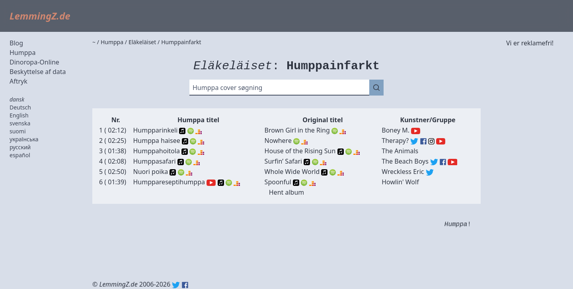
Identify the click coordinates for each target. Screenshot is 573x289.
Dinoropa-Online (34, 62)
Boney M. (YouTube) (415, 131)
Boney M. (395, 130)
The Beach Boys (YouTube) (452, 162)
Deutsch (20, 107)
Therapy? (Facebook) (423, 141)
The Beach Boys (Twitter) (434, 162)
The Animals (400, 150)
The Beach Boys (405, 161)
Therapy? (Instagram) (431, 141)
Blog (16, 43)
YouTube (211, 183)
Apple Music (182, 131)
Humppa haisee (156, 140)
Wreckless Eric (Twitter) (430, 172)
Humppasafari (154, 161)
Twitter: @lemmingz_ (176, 285)
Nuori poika (150, 171)
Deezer (198, 131)
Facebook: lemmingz (185, 285)
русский (20, 147)
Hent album (286, 192)
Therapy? (395, 140)
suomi (18, 131)
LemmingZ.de (40, 15)
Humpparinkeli (155, 130)
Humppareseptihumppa (169, 182)
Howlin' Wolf (400, 182)
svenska (20, 123)
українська (24, 139)
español (20, 155)
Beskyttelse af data (38, 71)
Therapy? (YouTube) (440, 141)
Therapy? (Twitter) (414, 141)
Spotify (190, 131)
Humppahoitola (156, 150)
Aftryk (18, 81)
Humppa (22, 52)
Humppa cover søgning (227, 87)
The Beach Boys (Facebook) (443, 162)
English (19, 115)
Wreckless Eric (403, 171)
